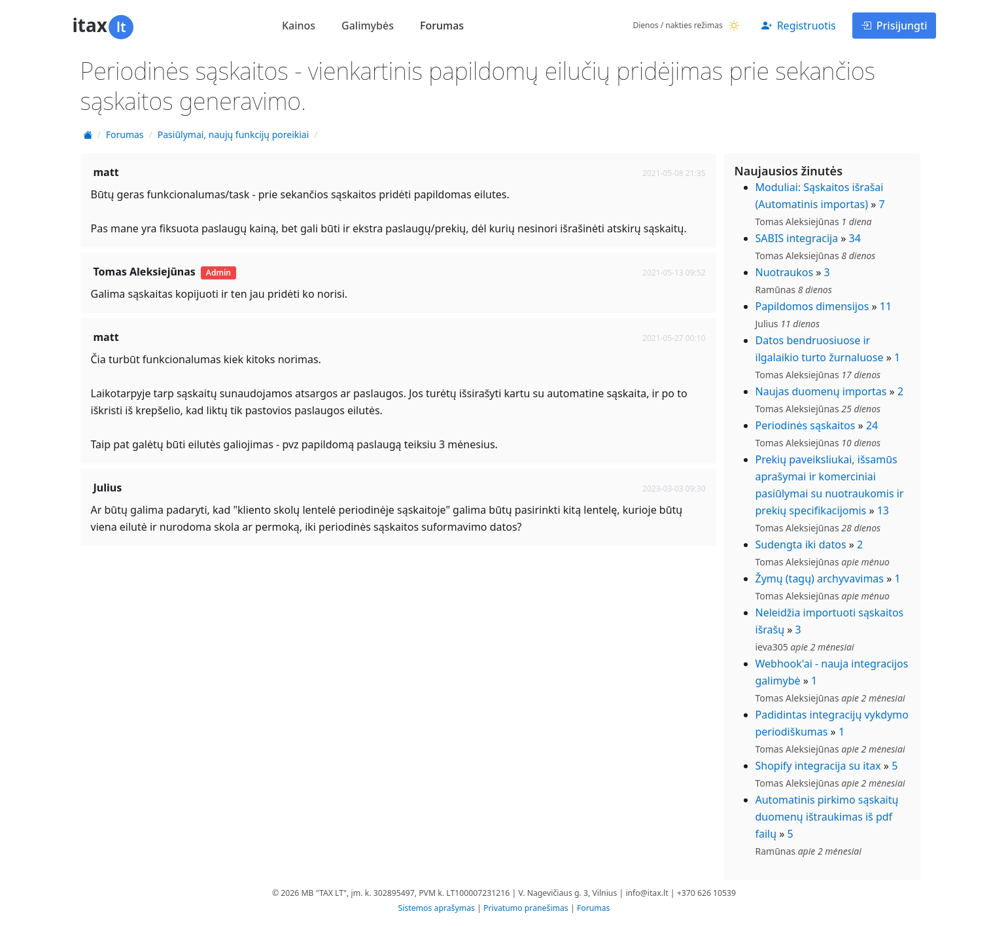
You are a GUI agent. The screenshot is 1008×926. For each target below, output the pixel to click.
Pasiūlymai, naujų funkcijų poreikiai (233, 134)
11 (886, 306)
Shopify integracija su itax (818, 765)
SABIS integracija (797, 238)
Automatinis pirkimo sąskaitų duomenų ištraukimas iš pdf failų (827, 816)
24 (872, 425)
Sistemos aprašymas (436, 908)
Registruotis (798, 25)
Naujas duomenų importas (821, 391)
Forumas (442, 25)
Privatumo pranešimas (525, 908)
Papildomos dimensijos (812, 306)
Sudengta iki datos (801, 544)
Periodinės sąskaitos (806, 425)
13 (883, 510)
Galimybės (367, 25)
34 (855, 238)
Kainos (298, 25)
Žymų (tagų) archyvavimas (820, 578)
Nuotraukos (785, 272)
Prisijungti (894, 25)
